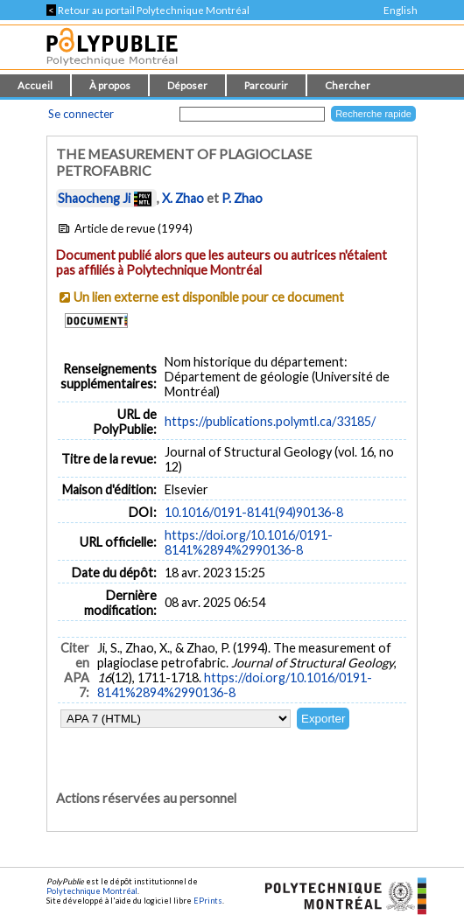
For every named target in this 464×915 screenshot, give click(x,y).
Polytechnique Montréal (91, 891)
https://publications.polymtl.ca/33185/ (270, 421)
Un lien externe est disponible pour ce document (209, 297)
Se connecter (81, 114)
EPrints (207, 900)
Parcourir (266, 85)
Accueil (35, 85)
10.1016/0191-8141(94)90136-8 (254, 512)
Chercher (347, 85)
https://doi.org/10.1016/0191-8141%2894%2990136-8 (249, 542)
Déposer (187, 85)
